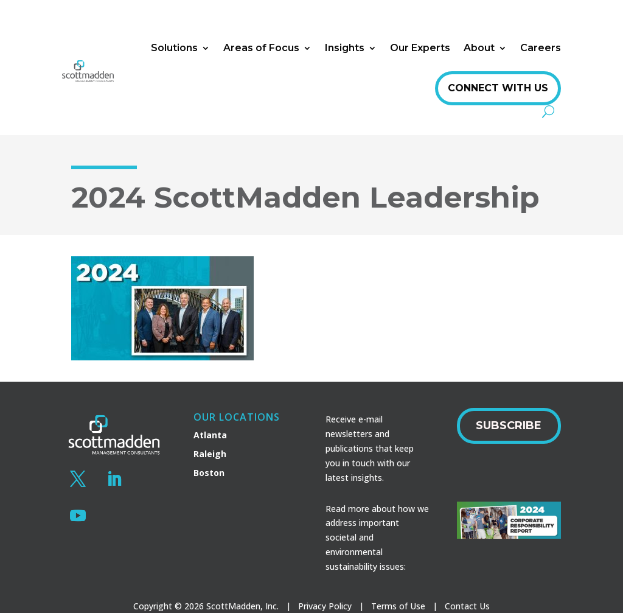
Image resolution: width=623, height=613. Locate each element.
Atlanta (210, 435)
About (479, 48)
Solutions (174, 48)
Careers (540, 48)
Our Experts (420, 48)
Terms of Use (398, 606)
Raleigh (209, 454)
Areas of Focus (261, 48)
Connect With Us (498, 88)
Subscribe (508, 425)
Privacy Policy (325, 606)
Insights (344, 48)
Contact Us (467, 606)
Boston (208, 472)
